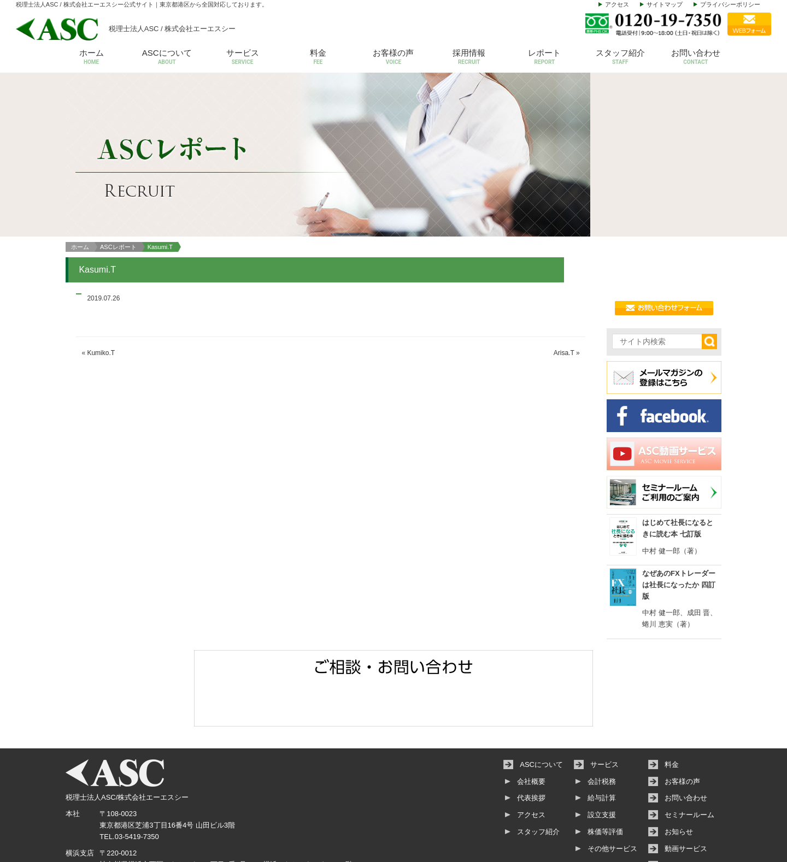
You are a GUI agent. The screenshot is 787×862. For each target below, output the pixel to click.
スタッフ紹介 (620, 57)
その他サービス (612, 800)
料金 (318, 57)
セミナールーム (689, 766)
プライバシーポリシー (730, 4)
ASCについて (166, 57)
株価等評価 (605, 783)
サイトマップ (665, 4)
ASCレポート (118, 198)
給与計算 (602, 750)
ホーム (91, 57)
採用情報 (469, 57)
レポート (544, 57)
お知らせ (679, 783)
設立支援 (602, 766)
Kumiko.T (101, 304)
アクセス (617, 4)
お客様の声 (393, 57)
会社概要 (531, 733)
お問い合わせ (695, 57)
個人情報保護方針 (693, 817)
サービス (242, 57)
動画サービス (686, 800)
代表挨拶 (531, 750)
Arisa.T (564, 304)
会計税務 (602, 733)
